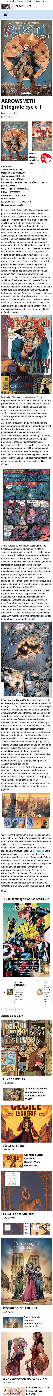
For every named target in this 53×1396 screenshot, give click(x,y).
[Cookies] (5, 1391)
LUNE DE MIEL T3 (14, 1079)
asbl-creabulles (10, 113)
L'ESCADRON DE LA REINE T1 (21, 1308)
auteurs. (11, 1010)
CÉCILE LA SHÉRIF (14, 1145)
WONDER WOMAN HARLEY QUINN (25, 1378)
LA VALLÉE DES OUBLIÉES (19, 1214)
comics (20, 1010)
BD (4, 1010)
